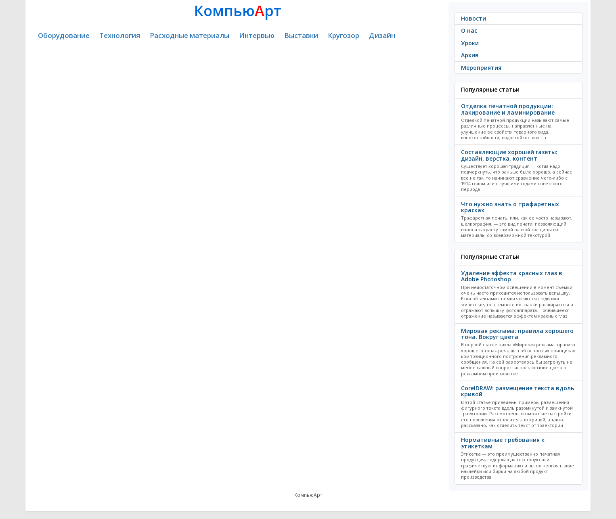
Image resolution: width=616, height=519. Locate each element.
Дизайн (382, 35)
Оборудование (64, 35)
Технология (119, 35)
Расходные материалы (189, 35)
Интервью (256, 35)
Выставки (301, 35)
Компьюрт (237, 11)
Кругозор (343, 35)
